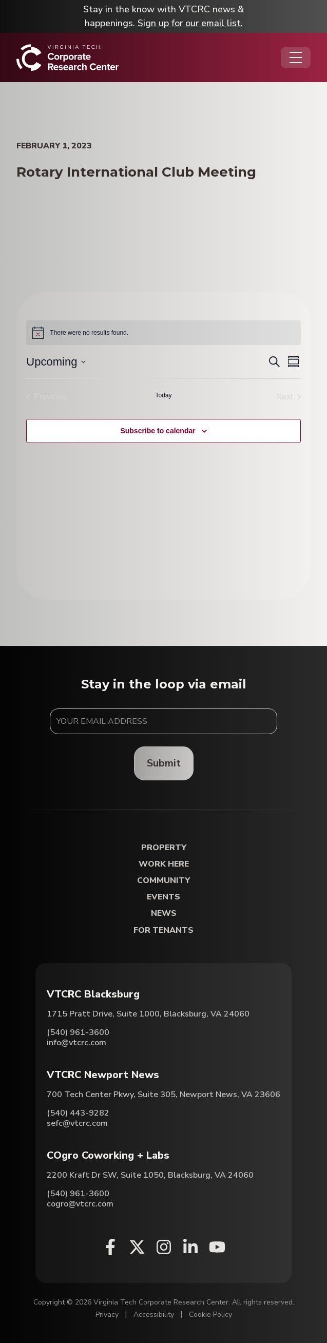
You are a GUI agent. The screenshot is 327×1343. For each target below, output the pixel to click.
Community (163, 881)
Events (163, 897)
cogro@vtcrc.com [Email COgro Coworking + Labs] (80, 1204)
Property (163, 848)
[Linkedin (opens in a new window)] (190, 1247)
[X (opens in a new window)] (137, 1247)
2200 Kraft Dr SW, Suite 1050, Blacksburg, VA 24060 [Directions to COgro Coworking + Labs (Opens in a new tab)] (150, 1175)
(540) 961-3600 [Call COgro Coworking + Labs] (78, 1193)
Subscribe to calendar (157, 431)
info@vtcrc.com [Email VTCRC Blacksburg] (76, 1043)
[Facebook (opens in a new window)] (110, 1247)
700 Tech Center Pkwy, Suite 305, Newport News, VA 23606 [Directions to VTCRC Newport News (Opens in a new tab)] (163, 1094)
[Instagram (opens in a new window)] (163, 1247)
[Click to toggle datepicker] (56, 361)
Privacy (107, 1314)
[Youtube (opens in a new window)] (217, 1247)
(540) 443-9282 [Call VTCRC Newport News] (78, 1113)
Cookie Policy (210, 1314)
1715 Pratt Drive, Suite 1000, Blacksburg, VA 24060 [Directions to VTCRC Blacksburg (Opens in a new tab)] (148, 1014)
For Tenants (163, 930)
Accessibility (153, 1314)
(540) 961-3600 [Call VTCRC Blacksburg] (78, 1032)
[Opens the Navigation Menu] (296, 57)
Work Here (164, 864)
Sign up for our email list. (190, 23)
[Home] (67, 57)
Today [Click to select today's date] (163, 395)
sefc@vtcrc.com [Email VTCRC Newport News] (77, 1123)
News (164, 913)
